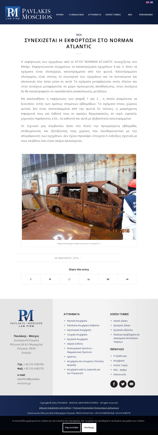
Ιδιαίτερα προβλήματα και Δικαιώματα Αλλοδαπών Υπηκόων (126, 338)
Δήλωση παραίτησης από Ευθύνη (55, 407)
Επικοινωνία (119, 374)
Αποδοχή (89, 427)
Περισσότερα (71, 427)
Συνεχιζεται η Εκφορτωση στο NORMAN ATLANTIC (79, 43)
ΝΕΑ (79, 35)
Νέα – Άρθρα (120, 369)
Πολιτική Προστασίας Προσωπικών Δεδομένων (96, 407)
